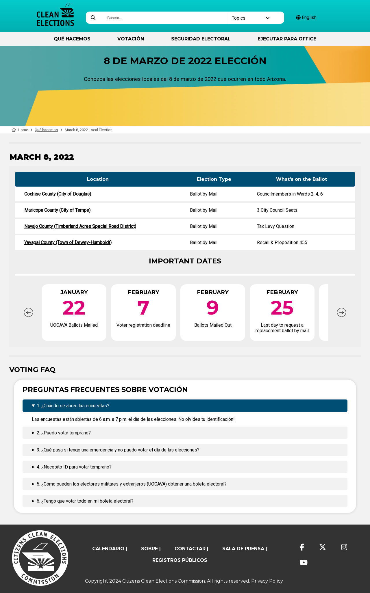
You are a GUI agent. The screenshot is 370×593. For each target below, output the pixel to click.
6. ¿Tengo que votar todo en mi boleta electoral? (85, 501)
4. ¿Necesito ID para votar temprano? (74, 467)
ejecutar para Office (287, 39)
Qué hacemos (72, 39)
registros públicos (179, 560)
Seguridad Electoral (201, 39)
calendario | (109, 548)
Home (20, 130)
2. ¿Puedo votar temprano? (64, 433)
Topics (251, 18)
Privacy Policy (267, 581)
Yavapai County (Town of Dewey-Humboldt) (68, 242)
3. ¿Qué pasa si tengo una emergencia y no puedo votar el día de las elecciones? (118, 450)
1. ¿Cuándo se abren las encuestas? (73, 405)
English (306, 17)
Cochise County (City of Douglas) (57, 194)
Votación (130, 39)
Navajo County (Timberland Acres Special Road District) (80, 226)
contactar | (191, 548)
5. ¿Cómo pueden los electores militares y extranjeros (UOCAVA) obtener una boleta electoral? (132, 484)
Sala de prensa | (244, 548)
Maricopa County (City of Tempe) (57, 210)
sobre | (151, 548)
